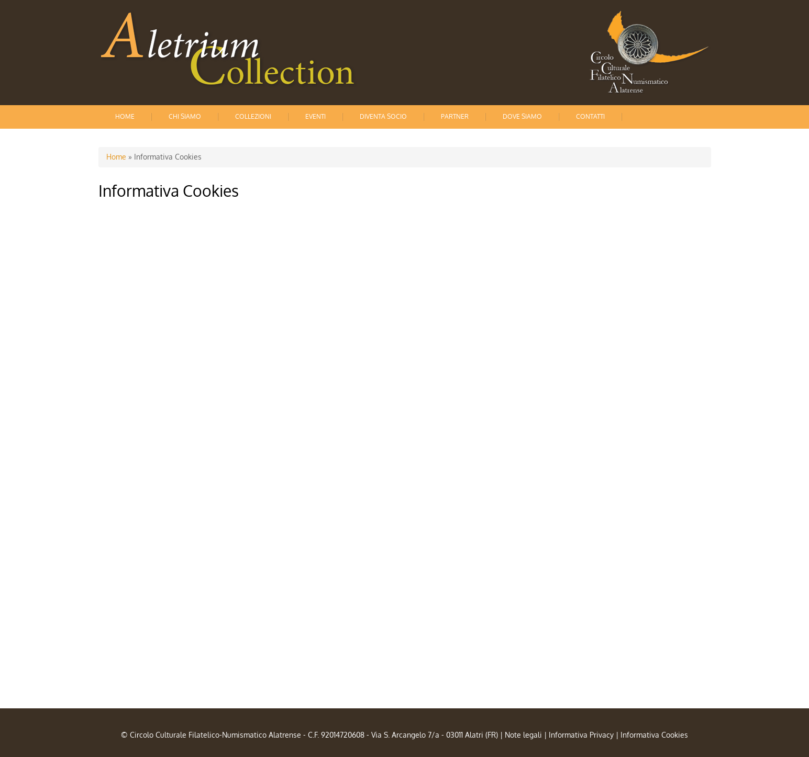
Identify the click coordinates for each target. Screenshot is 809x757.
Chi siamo (185, 116)
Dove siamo (522, 116)
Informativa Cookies (654, 734)
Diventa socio (383, 116)
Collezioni (253, 116)
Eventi (315, 116)
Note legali (523, 734)
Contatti (590, 116)
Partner (455, 116)
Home (125, 116)
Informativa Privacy (581, 734)
